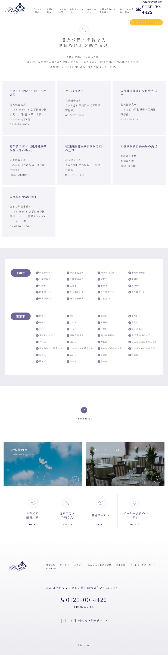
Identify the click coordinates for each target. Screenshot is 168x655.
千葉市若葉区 (137, 272)
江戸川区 (73, 322)
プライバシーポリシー (71, 564)
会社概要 (50, 564)
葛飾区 (133, 322)
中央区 (41, 322)
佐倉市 (72, 285)
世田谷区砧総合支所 (110, 348)
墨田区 (41, 361)
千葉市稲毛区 (106, 272)
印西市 (41, 285)
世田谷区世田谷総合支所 (142, 341)
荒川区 (72, 315)
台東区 (72, 361)
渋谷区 (41, 354)
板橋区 (103, 322)
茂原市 (133, 285)
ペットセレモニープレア (143, 564)
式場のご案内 (51, 11)
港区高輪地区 (106, 335)
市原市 (103, 285)
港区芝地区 (135, 329)
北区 (40, 329)
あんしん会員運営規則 (99, 564)
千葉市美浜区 (75, 279)
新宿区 (103, 354)
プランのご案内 (37, 11)
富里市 (133, 279)
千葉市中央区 (44, 272)
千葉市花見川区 (76, 272)
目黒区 (103, 329)
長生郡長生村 (106, 292)
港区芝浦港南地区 (139, 335)
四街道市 (104, 298)
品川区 (72, 354)
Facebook (51, 568)
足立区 (41, 315)
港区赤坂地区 (75, 335)
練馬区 (72, 341)
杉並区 (133, 354)
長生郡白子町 (137, 292)
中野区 (41, 341)
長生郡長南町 (75, 298)
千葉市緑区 (43, 279)
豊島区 (103, 361)
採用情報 (120, 564)
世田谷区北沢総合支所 (49, 348)
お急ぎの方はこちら (146, 22)
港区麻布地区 (44, 335)
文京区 (103, 315)
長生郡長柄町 (44, 298)
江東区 (72, 329)
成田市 (103, 279)
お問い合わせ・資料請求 (82, 621)
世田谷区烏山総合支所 (141, 348)
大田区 (103, 341)
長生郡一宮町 (44, 292)
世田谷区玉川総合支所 (80, 348)
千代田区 (134, 315)
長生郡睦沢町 (75, 292)
